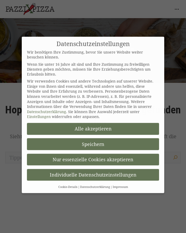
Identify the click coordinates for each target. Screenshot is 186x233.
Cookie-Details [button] (67, 182)
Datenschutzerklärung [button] (95, 182)
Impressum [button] (120, 182)
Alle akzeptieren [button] (93, 124)
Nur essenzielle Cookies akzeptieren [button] (93, 155)
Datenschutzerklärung (46, 107)
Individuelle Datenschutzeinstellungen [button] (93, 170)
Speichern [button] (93, 139)
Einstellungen (39, 112)
